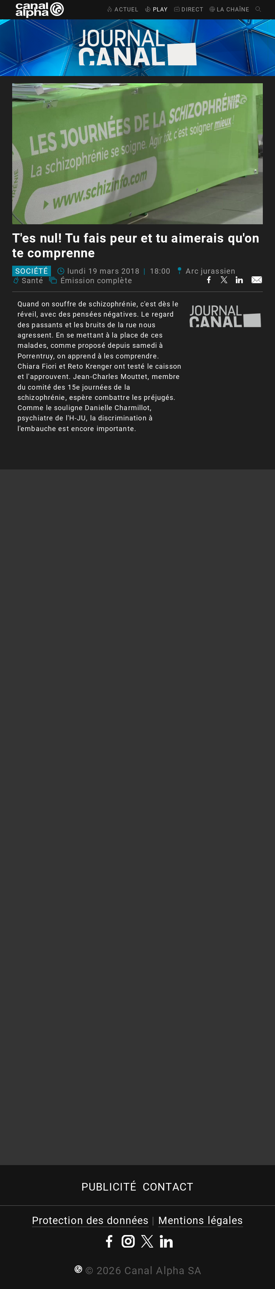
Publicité (109, 1187)
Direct (188, 9)
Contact (168, 1187)
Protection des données (90, 1220)
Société (31, 271)
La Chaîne (229, 9)
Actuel (121, 9)
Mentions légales (200, 1220)
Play (155, 9)
